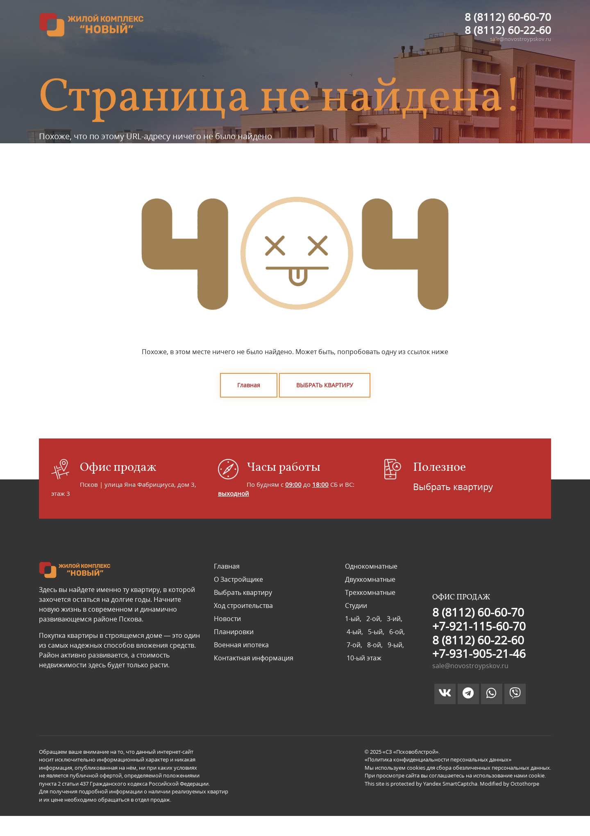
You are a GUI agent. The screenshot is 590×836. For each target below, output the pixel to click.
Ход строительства (243, 605)
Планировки (234, 631)
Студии (356, 605)
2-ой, (375, 618)
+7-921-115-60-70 (479, 626)
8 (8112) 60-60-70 (508, 16)
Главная (248, 385)
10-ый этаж (363, 657)
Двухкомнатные (370, 579)
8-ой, (375, 644)
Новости (227, 618)
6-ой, (396, 631)
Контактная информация (253, 657)
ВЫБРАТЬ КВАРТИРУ (324, 385)
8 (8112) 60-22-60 (508, 29)
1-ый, (355, 618)
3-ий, (393, 618)
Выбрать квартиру (453, 486)
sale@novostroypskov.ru (520, 39)
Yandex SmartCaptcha (450, 783)
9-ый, (395, 644)
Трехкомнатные (370, 592)
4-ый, (355, 631)
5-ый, (377, 631)
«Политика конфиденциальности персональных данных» (438, 759)
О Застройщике (238, 579)
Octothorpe (525, 783)
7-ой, (355, 644)
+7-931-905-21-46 (479, 653)
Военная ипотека (241, 644)
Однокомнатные (371, 566)
